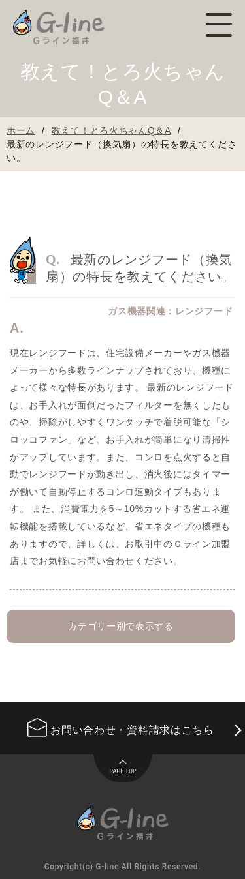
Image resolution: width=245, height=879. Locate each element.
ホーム (21, 130)
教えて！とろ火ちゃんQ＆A (111, 130)
